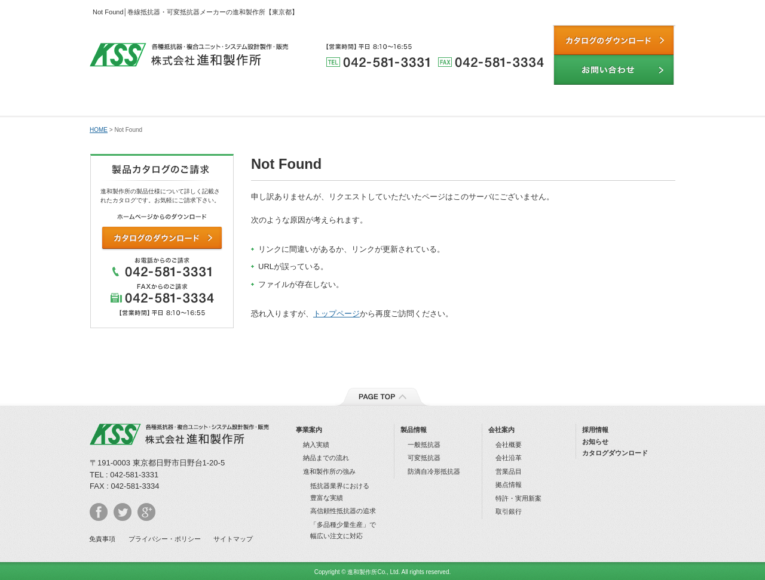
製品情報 (333, 101)
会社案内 (626, 101)
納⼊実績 (316, 444)
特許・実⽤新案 (518, 498)
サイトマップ (233, 538)
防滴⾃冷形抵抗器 (434, 471)
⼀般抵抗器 (424, 444)
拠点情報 (508, 484)
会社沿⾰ (508, 457)
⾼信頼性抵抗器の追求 (343, 510)
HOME (99, 130)
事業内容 (139, 101)
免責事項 (102, 538)
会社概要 (508, 444)
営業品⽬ (508, 471)
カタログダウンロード (615, 452)
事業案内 (309, 429)
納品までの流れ (528, 101)
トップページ (336, 313)
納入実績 (431, 101)
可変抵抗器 (424, 457)
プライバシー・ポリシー (164, 538)
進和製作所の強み (236, 101)
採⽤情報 (595, 429)
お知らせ (595, 441)
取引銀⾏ (508, 511)
